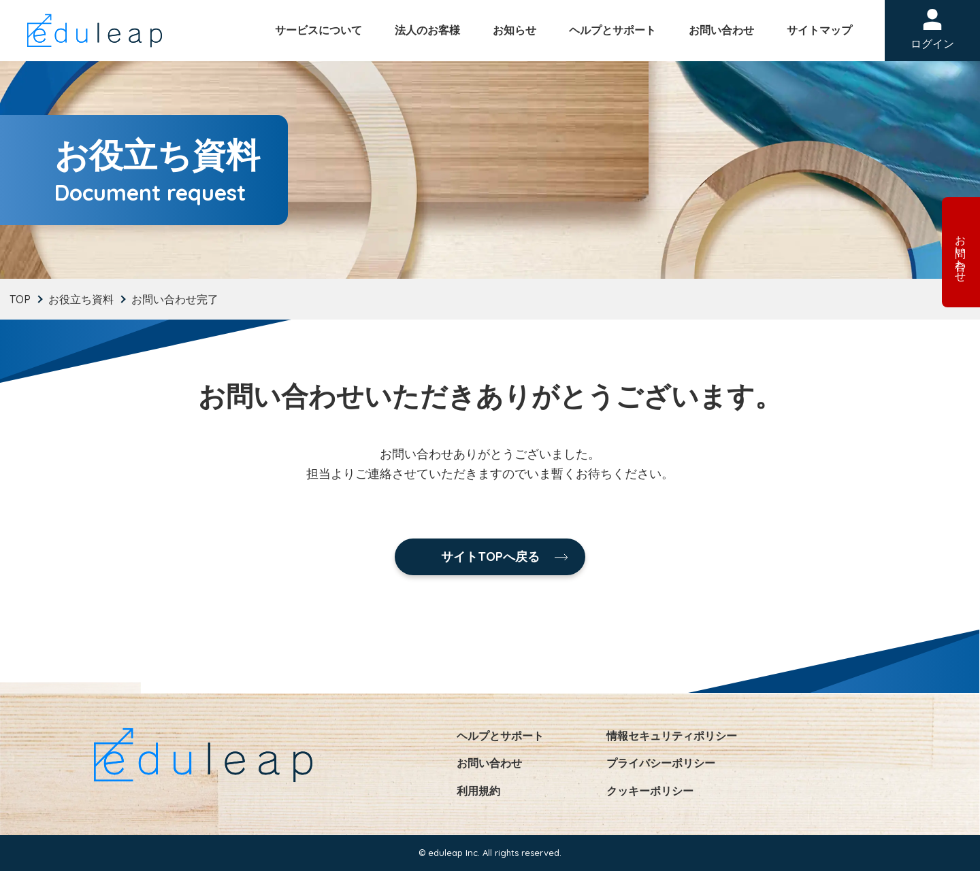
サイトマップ (819, 30)
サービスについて (318, 30)
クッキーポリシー (649, 791)
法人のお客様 (427, 30)
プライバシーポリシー (660, 763)
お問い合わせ (721, 30)
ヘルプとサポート (612, 30)
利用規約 (478, 791)
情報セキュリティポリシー (671, 735)
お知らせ (514, 30)
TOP (20, 299)
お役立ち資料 (81, 299)
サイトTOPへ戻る (490, 556)
